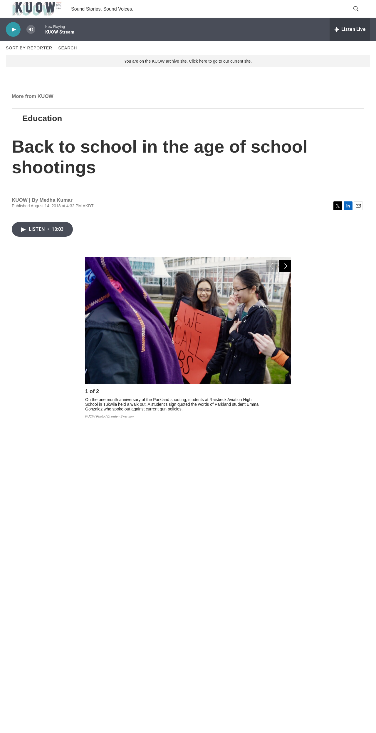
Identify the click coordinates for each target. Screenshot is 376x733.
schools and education (183, 584)
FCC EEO (141, 671)
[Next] (285, 406)
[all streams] (350, 42)
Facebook (133, 563)
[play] (13, 42)
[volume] (31, 42)
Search (67, 61)
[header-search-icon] (360, 15)
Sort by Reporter (29, 61)
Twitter (156, 563)
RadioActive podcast (253, 563)
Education (42, 131)
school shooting (187, 597)
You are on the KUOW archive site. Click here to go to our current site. (188, 74)
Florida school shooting (130, 597)
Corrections (142, 684)
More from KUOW (32, 109)
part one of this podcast (118, 510)
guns (227, 584)
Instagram (187, 563)
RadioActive (260, 584)
